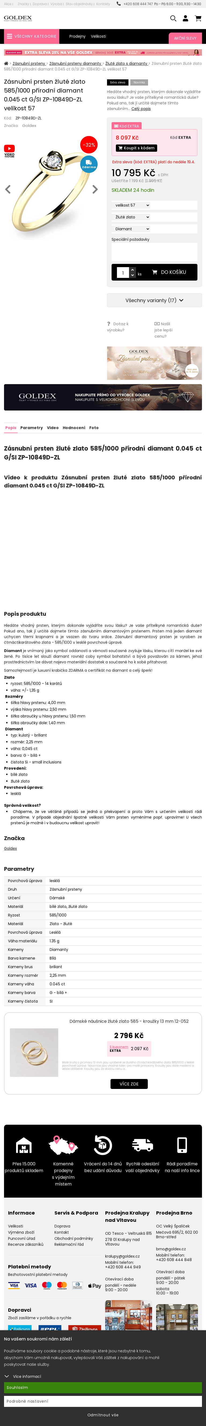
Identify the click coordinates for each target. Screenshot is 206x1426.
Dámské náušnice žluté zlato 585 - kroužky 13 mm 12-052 (129, 1021)
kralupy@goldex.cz (122, 1256)
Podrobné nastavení (27, 1401)
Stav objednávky (79, 4)
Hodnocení (74, 427)
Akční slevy (185, 38)
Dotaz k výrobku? (117, 327)
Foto (94, 427)
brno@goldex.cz (171, 1248)
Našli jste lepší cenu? (163, 330)
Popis (10, 427)
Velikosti (98, 36)
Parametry (31, 427)
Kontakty (103, 4)
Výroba (56, 4)
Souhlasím (17, 1387)
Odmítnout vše (103, 1415)
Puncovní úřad (21, 1238)
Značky (23, 4)
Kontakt (61, 1231)
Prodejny (77, 36)
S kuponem (119, 1046)
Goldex (29, 125)
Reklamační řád (69, 1244)
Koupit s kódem (136, 148)
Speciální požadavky (130, 239)
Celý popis (141, 108)
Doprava (40, 4)
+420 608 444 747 (135, 4)
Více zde (129, 1083)
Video (53, 427)
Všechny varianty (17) (154, 300)
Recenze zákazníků (25, 1244)
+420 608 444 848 (174, 1259)
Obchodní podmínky (73, 1238)
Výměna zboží (21, 1231)
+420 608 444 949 (123, 1266)
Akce (8, 4)
